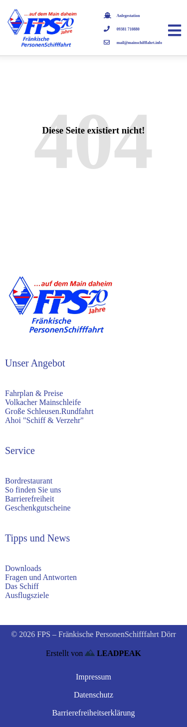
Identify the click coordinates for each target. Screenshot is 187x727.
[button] (18, 709)
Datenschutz (93, 694)
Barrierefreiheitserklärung (93, 712)
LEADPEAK (113, 653)
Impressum (93, 676)
